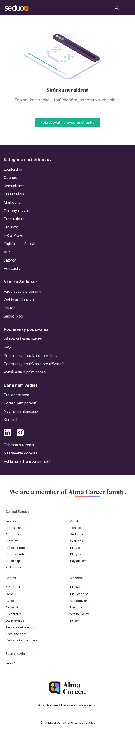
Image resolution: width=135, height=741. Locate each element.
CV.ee (10, 600)
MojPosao (77, 587)
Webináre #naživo (19, 299)
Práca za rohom (17, 547)
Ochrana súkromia (19, 445)
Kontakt (10, 419)
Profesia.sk (13, 527)
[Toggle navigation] (116, 7)
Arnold (75, 521)
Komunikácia (14, 186)
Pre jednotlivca (16, 395)
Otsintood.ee (15, 620)
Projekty (11, 227)
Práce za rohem (17, 554)
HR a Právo (13, 235)
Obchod (10, 177)
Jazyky (10, 260)
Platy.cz (75, 547)
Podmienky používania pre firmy (31, 355)
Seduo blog (13, 316)
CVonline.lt (13, 587)
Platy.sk (75, 554)
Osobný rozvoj (16, 210)
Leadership (13, 169)
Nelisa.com (13, 567)
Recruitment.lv (16, 634)
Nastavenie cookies (20, 453)
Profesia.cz (13, 534)
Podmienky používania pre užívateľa (34, 364)
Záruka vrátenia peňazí (23, 339)
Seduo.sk (76, 541)
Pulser (74, 620)
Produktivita (14, 219)
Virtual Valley (79, 614)
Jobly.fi (11, 663)
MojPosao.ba (79, 594)
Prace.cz (12, 541)
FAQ (7, 347)
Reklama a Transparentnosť (27, 461)
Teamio (75, 527)
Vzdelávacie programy (22, 291)
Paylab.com (78, 561)
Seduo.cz (76, 534)
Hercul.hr (76, 607)
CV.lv (9, 594)
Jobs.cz (11, 521)
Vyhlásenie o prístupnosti (25, 372)
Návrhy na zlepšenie (21, 411)
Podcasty (12, 268)
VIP (7, 252)
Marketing (12, 202)
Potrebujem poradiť (20, 403)
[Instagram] (20, 433)
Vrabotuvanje (80, 600)
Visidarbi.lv (13, 614)
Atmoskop (13, 561)
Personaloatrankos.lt (20, 627)
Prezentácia (14, 194)
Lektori (9, 308)
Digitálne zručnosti (19, 243)
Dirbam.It (12, 607)
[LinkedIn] (7, 433)
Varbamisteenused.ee (21, 640)
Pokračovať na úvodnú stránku (67, 122)
